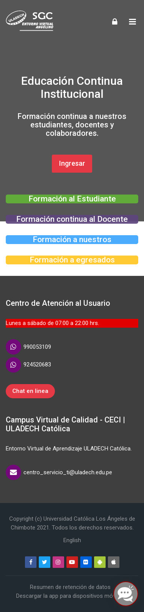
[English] (72, 540)
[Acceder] (115, 21)
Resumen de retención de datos (70, 587)
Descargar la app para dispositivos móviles (70, 595)
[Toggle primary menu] (132, 21)
